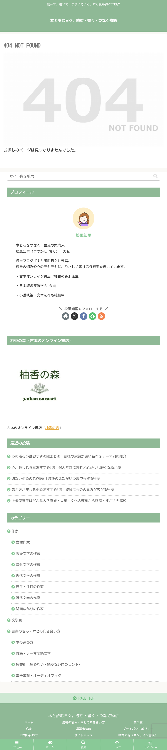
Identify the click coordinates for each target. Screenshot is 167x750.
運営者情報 (83, 729)
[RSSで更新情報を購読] (101, 316)
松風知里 (83, 235)
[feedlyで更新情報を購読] (92, 316)
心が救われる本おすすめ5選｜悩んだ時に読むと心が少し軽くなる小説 (66, 467)
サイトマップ (83, 735)
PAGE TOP (84, 699)
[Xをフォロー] (74, 316)
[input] (83, 176)
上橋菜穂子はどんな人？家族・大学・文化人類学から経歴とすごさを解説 (69, 501)
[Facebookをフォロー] (83, 316)
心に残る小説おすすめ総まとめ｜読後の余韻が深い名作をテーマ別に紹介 (69, 456)
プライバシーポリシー (138, 729)
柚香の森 (52, 428)
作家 (29, 729)
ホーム (28, 723)
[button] (155, 176)
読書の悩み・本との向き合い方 (83, 723)
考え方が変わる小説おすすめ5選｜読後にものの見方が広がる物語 (63, 489)
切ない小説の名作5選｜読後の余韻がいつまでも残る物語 (56, 478)
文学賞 (138, 723)
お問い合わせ (29, 735)
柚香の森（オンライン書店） (138, 735)
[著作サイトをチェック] (65, 316)
